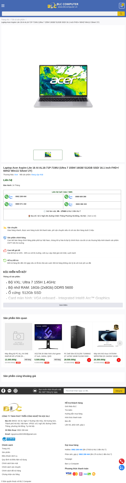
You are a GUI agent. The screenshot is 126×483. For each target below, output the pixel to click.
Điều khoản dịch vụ (9, 456)
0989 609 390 (80, 196)
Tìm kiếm (68, 410)
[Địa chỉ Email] (94, 390)
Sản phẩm (6, 452)
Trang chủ (6, 448)
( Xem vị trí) (91, 216)
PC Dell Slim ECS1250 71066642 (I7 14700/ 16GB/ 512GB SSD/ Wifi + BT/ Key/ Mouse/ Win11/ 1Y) (78, 356)
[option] (47, 155)
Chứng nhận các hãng (10, 474)
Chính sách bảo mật (10, 463)
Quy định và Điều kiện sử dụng (14, 459)
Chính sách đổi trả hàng (11, 471)
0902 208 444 (20, 196)
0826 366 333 (81, 204)
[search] (121, 13)
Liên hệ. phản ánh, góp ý (75, 425)
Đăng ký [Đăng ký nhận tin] (119, 391)
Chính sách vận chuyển (11, 467)
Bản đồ (68, 421)
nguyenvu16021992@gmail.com (24, 434)
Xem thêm (63, 305)
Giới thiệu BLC (71, 406)
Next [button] (120, 343)
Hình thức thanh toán (73, 417)
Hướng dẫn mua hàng (73, 414)
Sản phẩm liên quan (15, 317)
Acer (17, 174)
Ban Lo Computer (72, 464)
